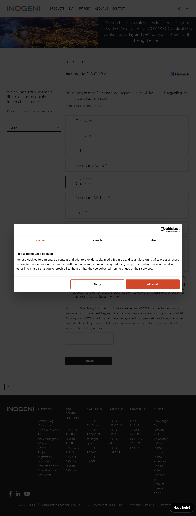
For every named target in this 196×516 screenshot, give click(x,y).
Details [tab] (98, 240)
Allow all (152, 284)
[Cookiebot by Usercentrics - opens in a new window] (163, 229)
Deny (97, 284)
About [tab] (154, 240)
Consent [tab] (41, 240)
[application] (182, 508)
